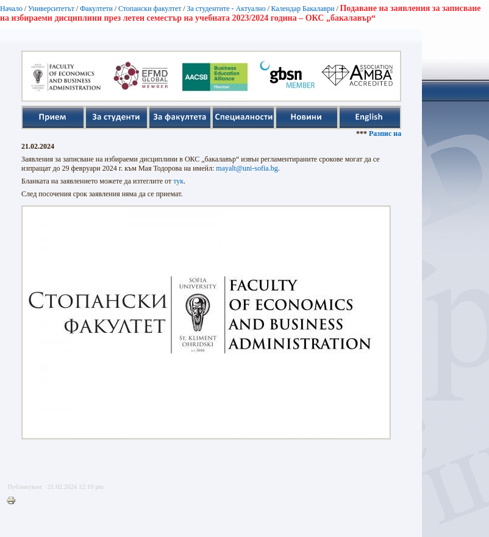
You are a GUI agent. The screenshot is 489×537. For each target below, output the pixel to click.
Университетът (51, 8)
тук (178, 181)
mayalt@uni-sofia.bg (246, 168)
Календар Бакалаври (302, 8)
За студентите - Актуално (226, 8)
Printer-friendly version (14, 501)
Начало (11, 8)
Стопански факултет (150, 8)
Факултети (96, 8)
